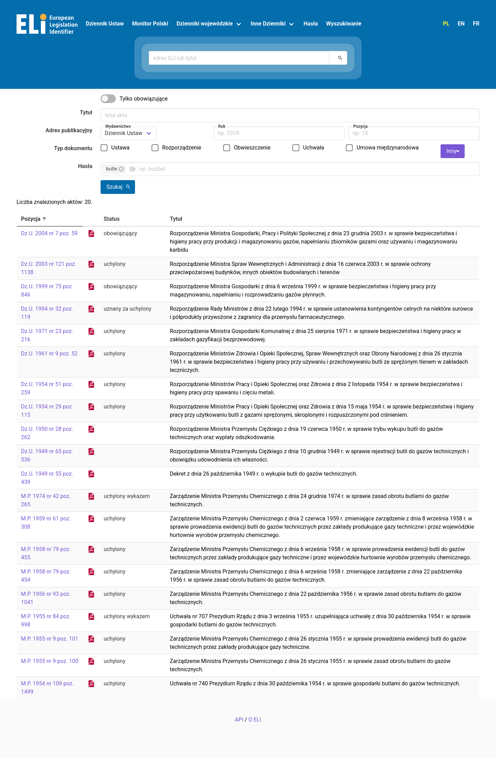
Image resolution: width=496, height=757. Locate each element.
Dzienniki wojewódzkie (204, 23)
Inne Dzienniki (268, 23)
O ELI (254, 719)
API (239, 719)
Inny (454, 151)
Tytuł (86, 112)
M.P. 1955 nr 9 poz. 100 (49, 661)
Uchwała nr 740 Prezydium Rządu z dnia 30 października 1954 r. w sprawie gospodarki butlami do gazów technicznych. (315, 683)
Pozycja (360, 126)
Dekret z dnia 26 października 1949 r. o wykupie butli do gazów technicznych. (264, 473)
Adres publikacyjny (68, 130)
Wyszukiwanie (343, 23)
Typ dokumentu (73, 148)
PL (446, 23)
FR (476, 23)
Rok (222, 126)
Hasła (310, 23)
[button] (121, 169)
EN (461, 23)
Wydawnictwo (118, 126)
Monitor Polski (150, 23)
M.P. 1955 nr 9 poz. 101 (49, 638)
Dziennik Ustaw (105, 23)
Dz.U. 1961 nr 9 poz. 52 (49, 353)
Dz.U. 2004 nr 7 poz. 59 (49, 233)
